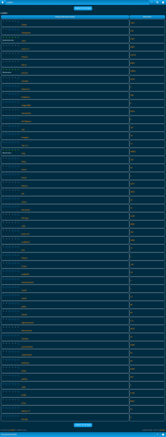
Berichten (147, 17)
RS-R (24, 65)
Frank (24, 266)
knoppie (25, 137)
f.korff (24, 290)
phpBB (12, 430)
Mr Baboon (26, 121)
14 (131, 135)
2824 (132, 192)
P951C (25, 258)
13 (131, 144)
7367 (132, 39)
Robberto (26, 97)
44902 (133, 151)
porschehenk (27, 347)
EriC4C (25, 73)
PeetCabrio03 (27, 282)
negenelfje (26, 105)
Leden (10, 2)
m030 (24, 298)
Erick (24, 403)
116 (131, 264)
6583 (132, 63)
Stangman (26, 33)
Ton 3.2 (25, 145)
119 (131, 31)
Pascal (24, 57)
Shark (24, 25)
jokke (24, 307)
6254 (132, 111)
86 (131, 305)
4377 (132, 184)
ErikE (24, 395)
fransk (24, 314)
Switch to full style (83, 8)
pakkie (24, 379)
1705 (132, 393)
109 (131, 95)
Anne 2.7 (25, 49)
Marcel (24, 186)
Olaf (23, 153)
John (24, 41)
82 (131, 168)
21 (131, 208)
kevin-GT (26, 234)
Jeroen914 (26, 113)
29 (131, 361)
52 (131, 353)
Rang (57, 17)
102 (131, 160)
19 (131, 272)
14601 (133, 71)
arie (23, 250)
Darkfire (25, 339)
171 (131, 321)
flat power (26, 210)
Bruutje (25, 419)
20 (131, 200)
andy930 (25, 274)
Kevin (24, 170)
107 (131, 127)
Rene (24, 162)
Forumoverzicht (9, 434)
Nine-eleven (27, 331)
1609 (132, 240)
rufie (23, 226)
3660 (132, 224)
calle (24, 387)
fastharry (25, 363)
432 (131, 232)
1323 (132, 23)
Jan (23, 129)
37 (131, 248)
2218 (132, 79)
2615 (132, 329)
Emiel (24, 178)
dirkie (24, 371)
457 (131, 377)
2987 (132, 47)
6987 (132, 401)
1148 (132, 216)
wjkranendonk (28, 323)
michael (25, 81)
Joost (24, 202)
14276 (133, 55)
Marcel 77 (26, 411)
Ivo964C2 (26, 242)
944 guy (25, 218)
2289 (132, 369)
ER (23, 194)
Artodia (162, 430)
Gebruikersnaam (67, 17)
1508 (132, 345)
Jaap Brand (26, 355)
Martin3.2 (26, 89)
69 (131, 313)
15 (131, 337)
